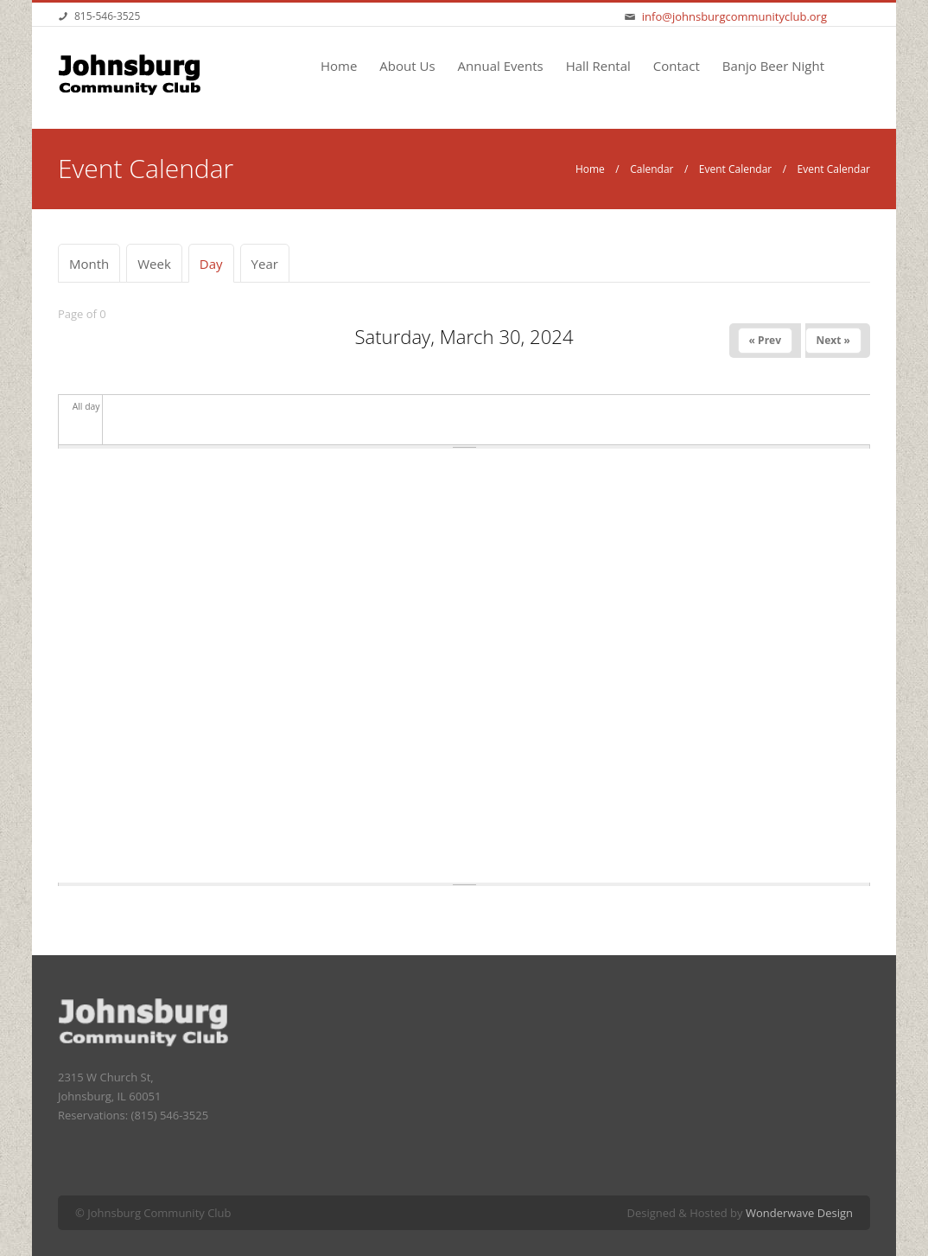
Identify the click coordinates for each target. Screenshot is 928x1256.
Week (154, 263)
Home (339, 65)
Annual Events (500, 65)
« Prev (765, 340)
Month (89, 263)
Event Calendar (735, 169)
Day (217, 263)
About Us (407, 65)
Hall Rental (598, 65)
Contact (676, 65)
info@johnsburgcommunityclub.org (734, 16)
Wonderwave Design (799, 1213)
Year (264, 263)
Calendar (651, 169)
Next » (834, 340)
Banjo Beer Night (773, 65)
